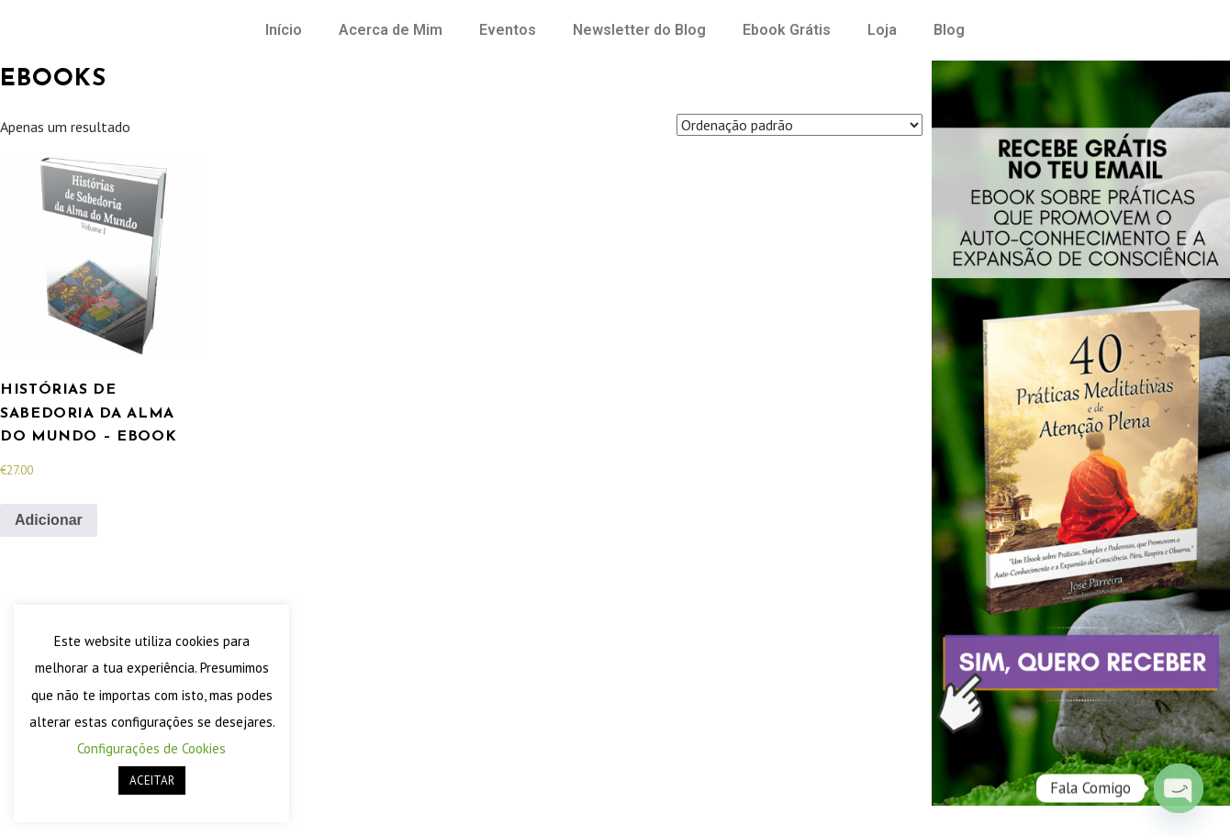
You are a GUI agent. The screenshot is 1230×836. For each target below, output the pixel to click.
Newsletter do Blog (639, 30)
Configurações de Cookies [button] (151, 748)
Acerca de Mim (390, 30)
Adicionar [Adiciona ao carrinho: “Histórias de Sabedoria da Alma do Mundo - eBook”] (49, 520)
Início (283, 30)
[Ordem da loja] (799, 125)
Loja (882, 30)
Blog (949, 30)
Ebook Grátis (787, 30)
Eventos (507, 30)
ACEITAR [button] (151, 780)
